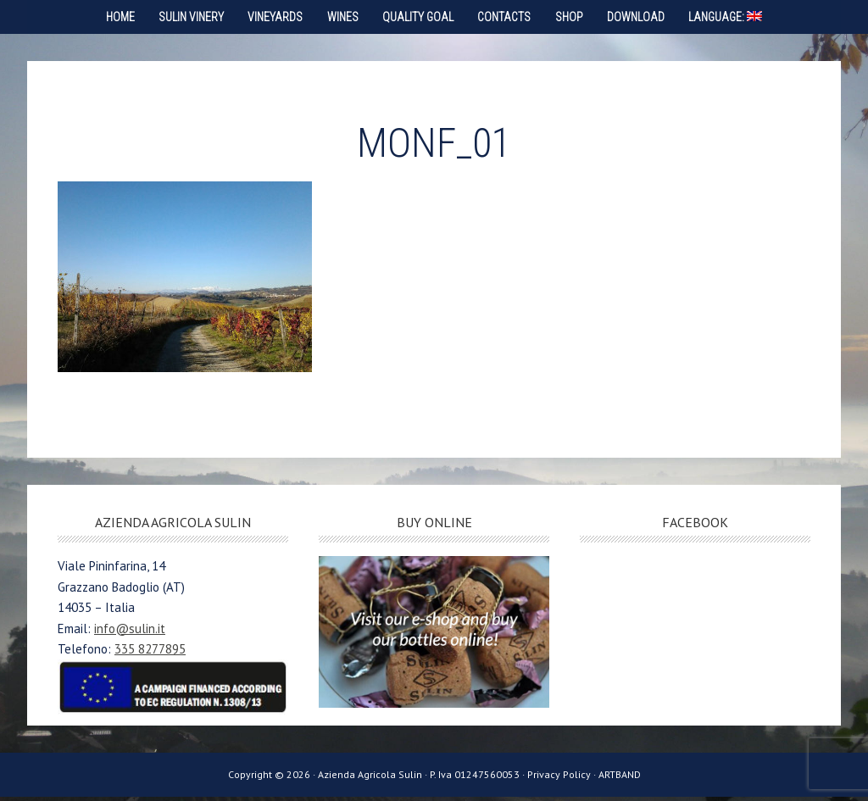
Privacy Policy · (562, 778)
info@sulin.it (129, 633)
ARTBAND (619, 778)
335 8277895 (150, 653)
